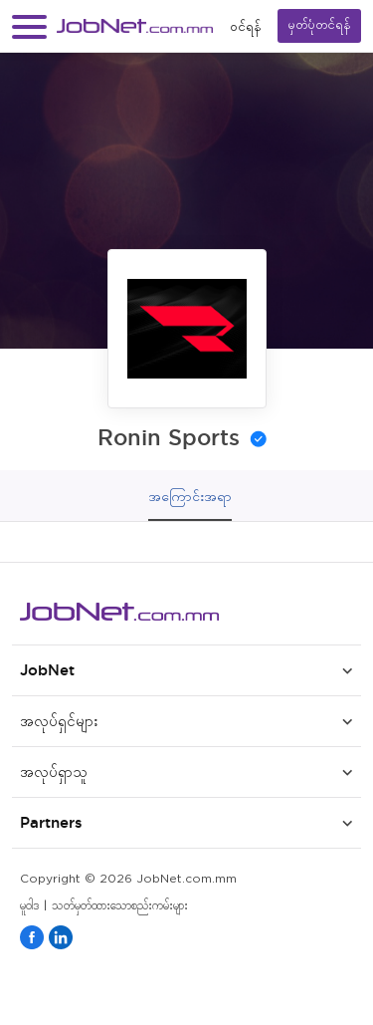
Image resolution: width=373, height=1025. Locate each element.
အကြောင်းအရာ (190, 496)
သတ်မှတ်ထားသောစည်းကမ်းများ (120, 905)
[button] (29, 26)
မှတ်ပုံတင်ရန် (319, 25)
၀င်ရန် (246, 26)
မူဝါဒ (29, 905)
